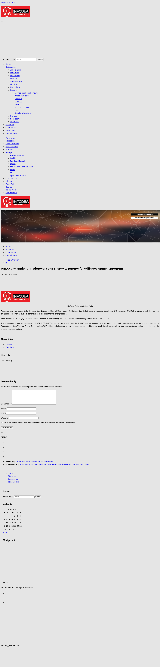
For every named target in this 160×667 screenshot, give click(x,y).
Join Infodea (11, 133)
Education (14, 72)
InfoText (14, 78)
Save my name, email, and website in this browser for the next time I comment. (39, 425)
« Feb (5, 535)
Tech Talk (14, 121)
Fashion (18, 98)
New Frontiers (12, 146)
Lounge (13, 90)
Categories (11, 67)
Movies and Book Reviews (26, 93)
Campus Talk (16, 81)
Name (3, 411)
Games (13, 116)
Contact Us (11, 127)
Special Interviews (23, 113)
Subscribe (10, 130)
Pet (16, 110)
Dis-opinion (15, 87)
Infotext (9, 181)
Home (8, 64)
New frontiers (16, 119)
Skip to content (8, 2)
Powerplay (15, 75)
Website (4, 420)
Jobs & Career (16, 70)
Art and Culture (22, 95)
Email (3, 416)
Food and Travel (22, 107)
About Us (10, 124)
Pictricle (14, 84)
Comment (6, 406)
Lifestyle (18, 101)
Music (17, 104)
